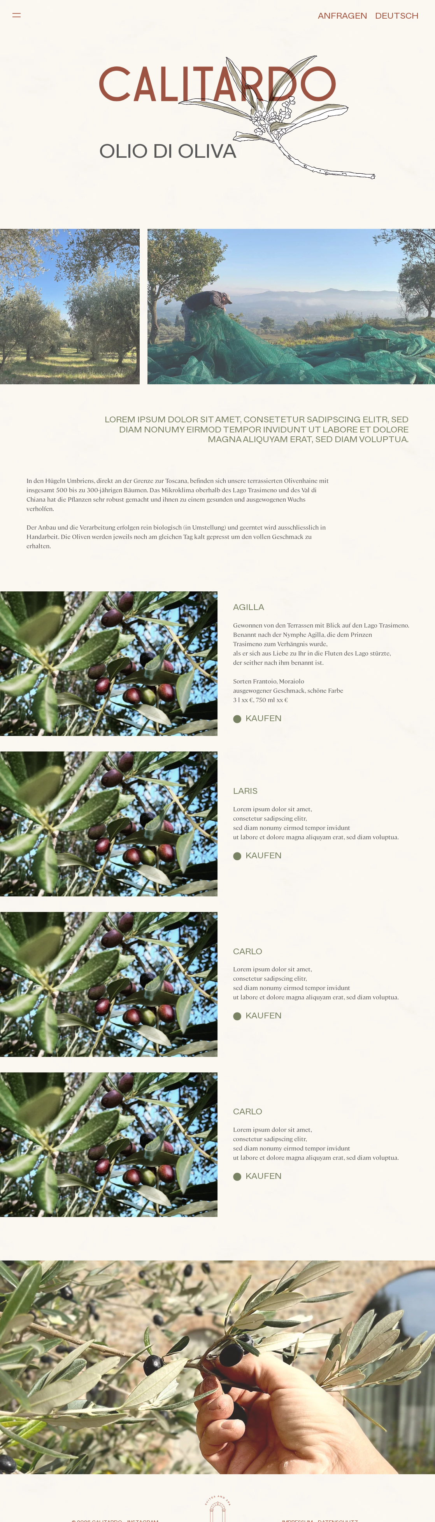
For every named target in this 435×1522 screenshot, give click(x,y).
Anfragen (342, 16)
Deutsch (397, 16)
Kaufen (264, 719)
